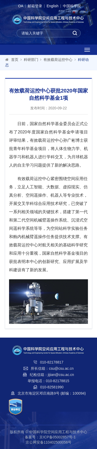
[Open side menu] (87, 49)
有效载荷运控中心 (57, 60)
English (52, 6)
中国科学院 (72, 6)
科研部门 (31, 60)
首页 (14, 60)
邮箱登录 (35, 6)
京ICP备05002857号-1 (57, 437)
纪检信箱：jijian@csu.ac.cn (52, 375)
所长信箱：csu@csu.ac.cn (52, 368)
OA (20, 6)
